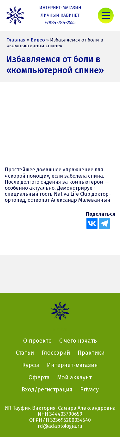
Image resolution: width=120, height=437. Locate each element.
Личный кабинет (60, 15)
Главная (16, 40)
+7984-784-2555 (60, 22)
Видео (38, 40)
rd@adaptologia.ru (60, 426)
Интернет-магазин (60, 7)
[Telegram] (104, 223)
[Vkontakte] (92, 223)
